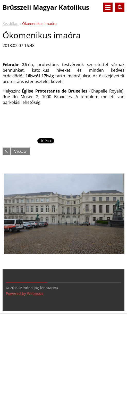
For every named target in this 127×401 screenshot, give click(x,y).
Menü (108, 7)
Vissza (20, 151)
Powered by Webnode (25, 293)
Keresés (119, 7)
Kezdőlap (11, 23)
